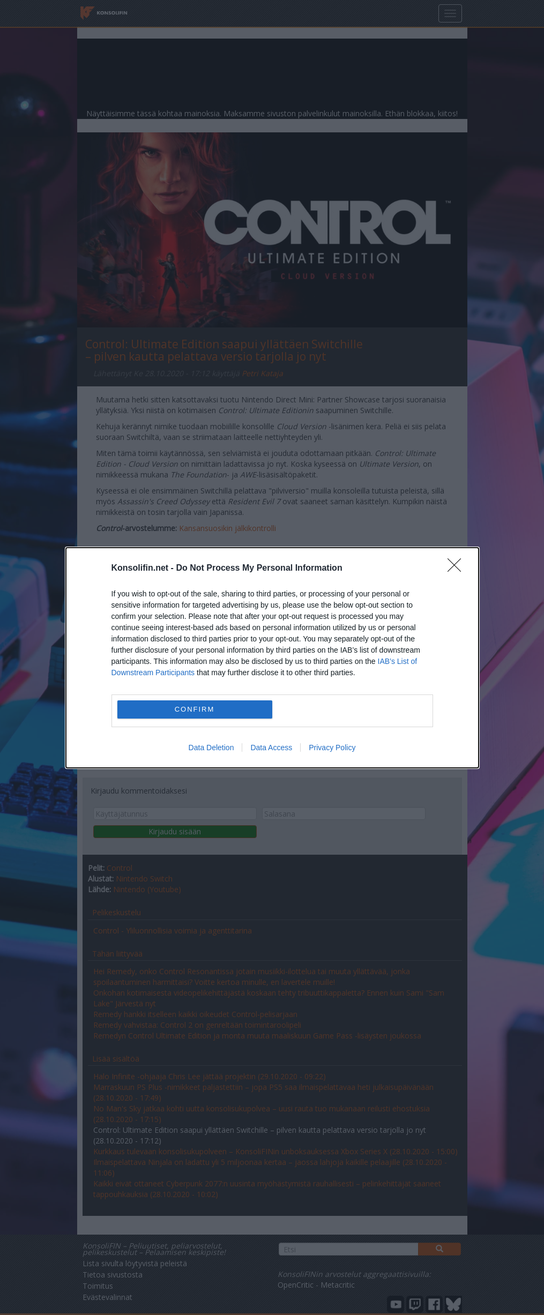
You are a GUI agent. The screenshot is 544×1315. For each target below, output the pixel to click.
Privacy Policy (332, 747)
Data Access (271, 747)
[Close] (458, 568)
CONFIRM (195, 709)
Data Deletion (211, 747)
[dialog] (272, 658)
